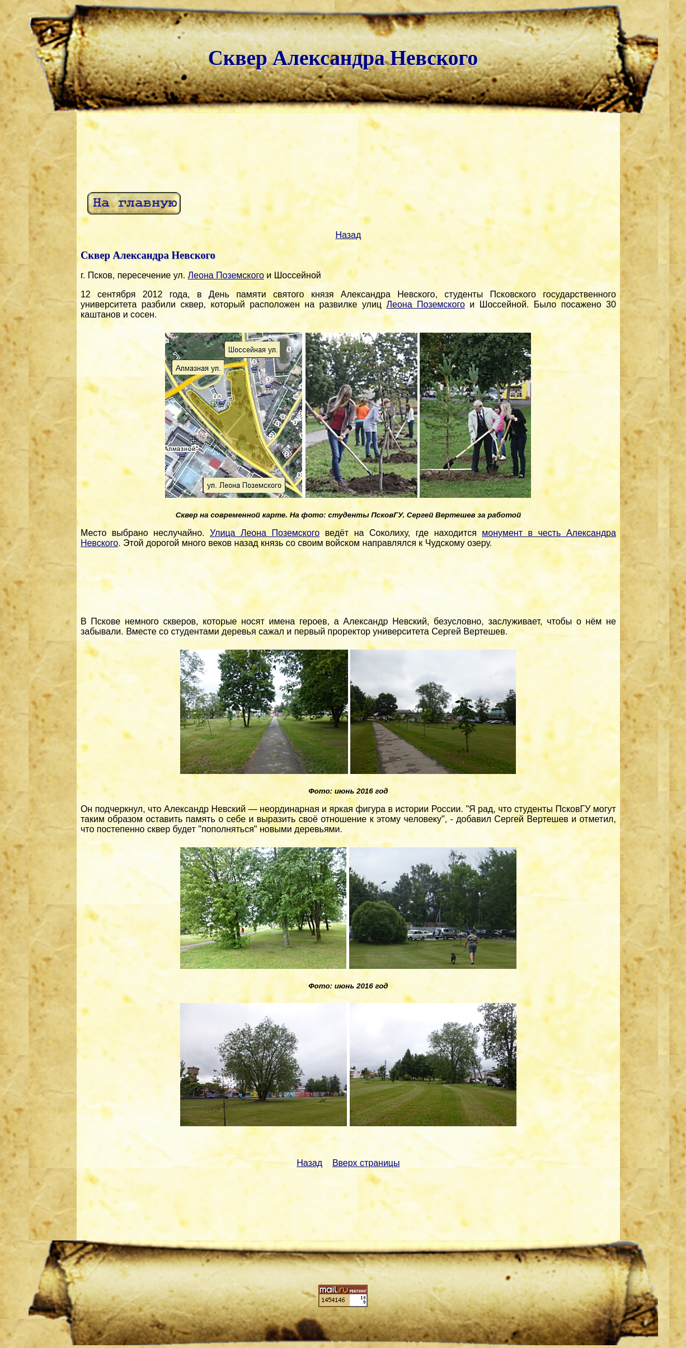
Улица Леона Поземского (264, 533)
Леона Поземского (226, 275)
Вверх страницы (366, 1163)
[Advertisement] (348, 151)
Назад (348, 235)
